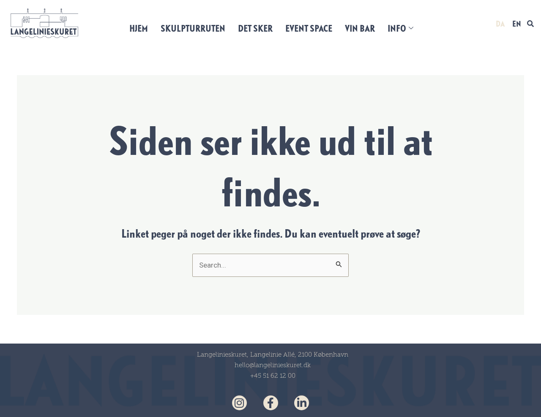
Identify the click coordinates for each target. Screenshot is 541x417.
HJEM (138, 28)
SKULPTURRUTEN (193, 28)
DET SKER (255, 28)
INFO (400, 28)
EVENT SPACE (308, 28)
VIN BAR (360, 28)
